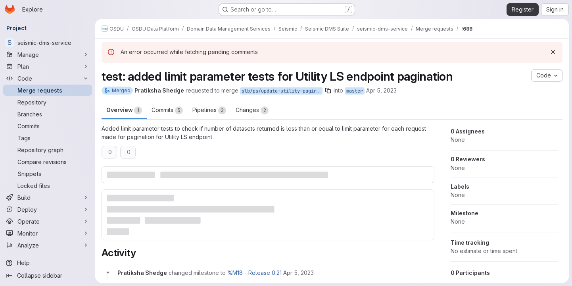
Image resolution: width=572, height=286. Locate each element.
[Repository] (47, 102)
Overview (124, 110)
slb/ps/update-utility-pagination (282, 91)
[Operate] (47, 221)
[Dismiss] (553, 52)
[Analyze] (47, 245)
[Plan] (47, 66)
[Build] (47, 197)
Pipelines (209, 110)
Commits (167, 110)
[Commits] (47, 125)
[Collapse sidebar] (47, 275)
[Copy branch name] (328, 90)
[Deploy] (47, 209)
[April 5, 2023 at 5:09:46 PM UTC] (298, 272)
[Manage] (47, 54)
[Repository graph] (47, 149)
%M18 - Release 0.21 (254, 272)
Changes (252, 110)
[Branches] (47, 114)
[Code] (47, 78)
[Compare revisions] (47, 161)
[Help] (47, 263)
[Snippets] (47, 173)
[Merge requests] (47, 90)
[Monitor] (47, 233)
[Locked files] (47, 185)
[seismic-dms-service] (47, 42)
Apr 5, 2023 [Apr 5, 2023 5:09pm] (381, 90)
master (354, 91)
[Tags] (47, 137)
